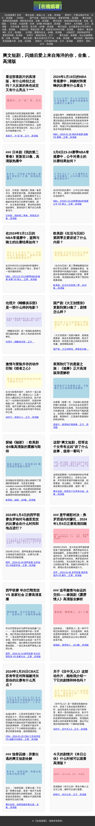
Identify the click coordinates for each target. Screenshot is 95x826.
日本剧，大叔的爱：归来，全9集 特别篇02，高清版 (35, 24)
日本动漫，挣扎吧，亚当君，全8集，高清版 (32, 26)
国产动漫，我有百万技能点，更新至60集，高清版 (54, 18)
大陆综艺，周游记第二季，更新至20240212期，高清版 (46, 29)
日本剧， (21, 18)
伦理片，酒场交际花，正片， (41, 35)
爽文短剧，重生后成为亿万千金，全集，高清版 (46, 38)
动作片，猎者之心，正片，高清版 (22, 417)
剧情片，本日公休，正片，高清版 (69, 794)
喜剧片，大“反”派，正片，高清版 (22, 136)
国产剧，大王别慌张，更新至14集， (71, 349)
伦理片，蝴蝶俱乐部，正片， (20, 342)
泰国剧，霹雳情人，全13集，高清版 (71, 645)
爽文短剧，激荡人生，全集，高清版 (43, 15)
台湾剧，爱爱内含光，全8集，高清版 (44, 32)
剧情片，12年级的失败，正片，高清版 (54, 41)
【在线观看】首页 (12, 15)
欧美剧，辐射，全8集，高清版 (21, 500)
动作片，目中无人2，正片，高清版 (70, 729)
